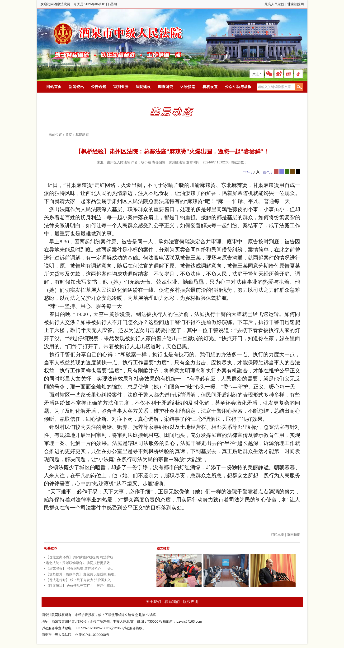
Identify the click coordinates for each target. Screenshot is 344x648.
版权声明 (190, 602)
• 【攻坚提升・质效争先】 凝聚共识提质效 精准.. (80, 574)
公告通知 (98, 87)
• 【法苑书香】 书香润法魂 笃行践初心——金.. (78, 568)
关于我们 (153, 602)
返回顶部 (293, 535)
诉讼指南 (187, 87)
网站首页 (53, 87)
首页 (68, 135)
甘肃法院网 (295, 4)
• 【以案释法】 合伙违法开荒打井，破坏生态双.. (79, 586)
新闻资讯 (76, 87)
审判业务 (120, 87)
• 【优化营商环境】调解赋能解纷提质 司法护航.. (79, 557)
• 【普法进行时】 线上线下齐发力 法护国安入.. (78, 580)
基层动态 (82, 135)
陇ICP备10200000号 (94, 635)
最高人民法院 (274, 4)
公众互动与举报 (238, 87)
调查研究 (165, 87)
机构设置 (210, 87)
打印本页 (277, 535)
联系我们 (172, 602)
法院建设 (143, 87)
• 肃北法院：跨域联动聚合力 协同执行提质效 (77, 563)
